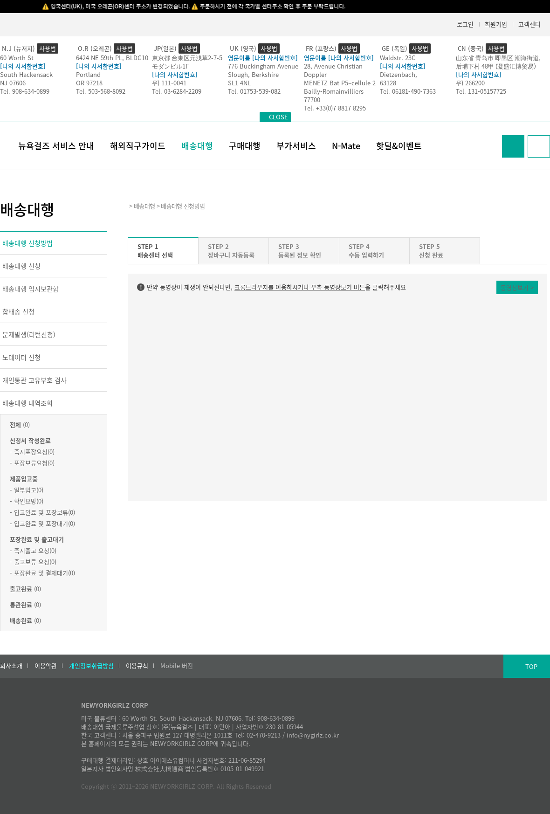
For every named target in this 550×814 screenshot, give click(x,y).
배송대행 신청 (21, 265)
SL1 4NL (239, 82)
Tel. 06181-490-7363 (408, 91)
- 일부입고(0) (26, 489)
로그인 (465, 24)
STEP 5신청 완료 (431, 250)
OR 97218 (89, 82)
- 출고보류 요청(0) (33, 561)
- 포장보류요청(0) (32, 462)
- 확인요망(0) (26, 501)
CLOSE (278, 116)
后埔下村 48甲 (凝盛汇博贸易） (498, 66)
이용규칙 (137, 666)
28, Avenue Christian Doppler (333, 70)
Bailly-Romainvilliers (334, 91)
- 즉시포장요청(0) (32, 451)
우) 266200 (470, 82)
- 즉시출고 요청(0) (33, 550)
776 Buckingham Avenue (263, 66)
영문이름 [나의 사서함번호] (263, 57)
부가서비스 (296, 145)
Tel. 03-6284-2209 (176, 91)
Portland (88, 74)
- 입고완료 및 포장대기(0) (42, 523)
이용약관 (45, 666)
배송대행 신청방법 (27, 243)
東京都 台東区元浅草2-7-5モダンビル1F (187, 61)
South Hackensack (26, 74)
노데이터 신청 (21, 357)
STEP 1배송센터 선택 (155, 250)
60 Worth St (17, 57)
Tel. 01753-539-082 (254, 91)
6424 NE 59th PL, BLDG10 (112, 57)
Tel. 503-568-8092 (100, 91)
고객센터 (529, 24)
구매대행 (245, 145)
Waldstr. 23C (397, 57)
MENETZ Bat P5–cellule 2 (340, 82)
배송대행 (197, 145)
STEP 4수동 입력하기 (366, 250)
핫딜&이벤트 (399, 145)
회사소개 (11, 666)
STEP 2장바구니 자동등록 (231, 250)
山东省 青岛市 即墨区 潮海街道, (498, 57)
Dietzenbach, (398, 74)
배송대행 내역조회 (27, 402)
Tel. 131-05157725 (481, 91)
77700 (312, 99)
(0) (20, 424)
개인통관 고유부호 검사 (34, 380)
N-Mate (346, 145)
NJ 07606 (13, 82)
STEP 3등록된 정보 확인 (299, 250)
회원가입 (496, 24)
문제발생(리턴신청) (28, 334)
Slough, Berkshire (253, 74)
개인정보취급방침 (91, 666)
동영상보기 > (517, 287)
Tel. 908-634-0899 (24, 91)
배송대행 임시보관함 (30, 288)
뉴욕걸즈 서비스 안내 (56, 145)
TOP (531, 666)
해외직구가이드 (137, 145)
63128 (388, 82)
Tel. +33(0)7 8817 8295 (335, 107)
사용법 (47, 48)
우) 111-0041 (169, 82)
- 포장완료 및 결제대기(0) (42, 572)
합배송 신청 (18, 311)
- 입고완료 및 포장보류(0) (42, 512)
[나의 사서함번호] (23, 66)
